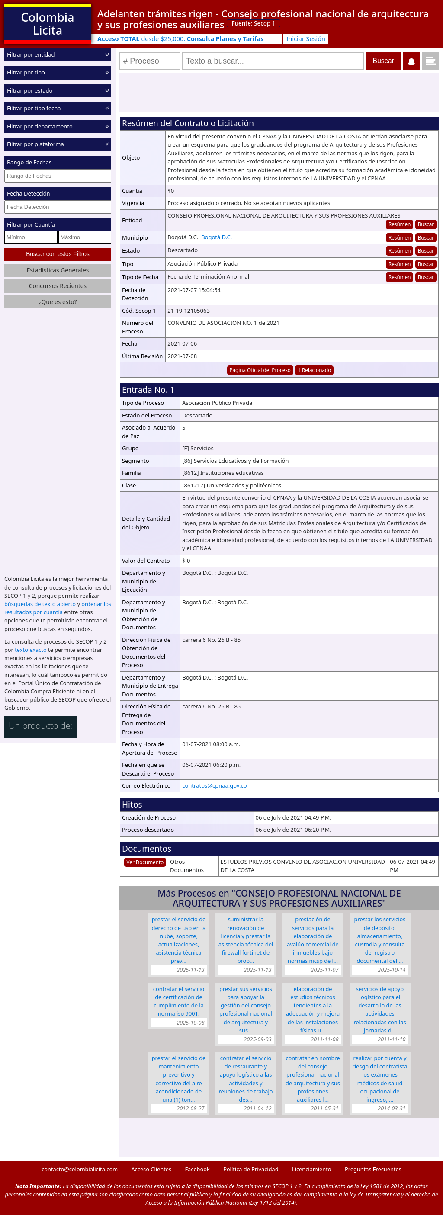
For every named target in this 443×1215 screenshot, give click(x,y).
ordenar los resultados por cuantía (57, 608)
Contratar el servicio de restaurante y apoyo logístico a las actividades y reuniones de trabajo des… (245, 1078)
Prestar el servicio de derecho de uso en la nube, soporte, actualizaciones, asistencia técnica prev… (179, 940)
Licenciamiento (311, 1169)
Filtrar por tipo (26, 72)
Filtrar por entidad (31, 54)
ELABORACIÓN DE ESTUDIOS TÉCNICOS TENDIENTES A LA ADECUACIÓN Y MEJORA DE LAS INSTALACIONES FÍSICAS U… (313, 1009)
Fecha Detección (28, 193)
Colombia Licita (47, 23)
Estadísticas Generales (58, 270)
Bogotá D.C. (216, 237)
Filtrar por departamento (40, 126)
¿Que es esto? (58, 302)
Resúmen (399, 224)
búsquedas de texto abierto (40, 604)
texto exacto (30, 650)
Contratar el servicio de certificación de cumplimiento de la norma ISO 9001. (179, 1001)
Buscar (426, 224)
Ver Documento (145, 862)
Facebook (197, 1169)
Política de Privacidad (250, 1169)
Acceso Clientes (151, 1169)
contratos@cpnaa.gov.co (214, 785)
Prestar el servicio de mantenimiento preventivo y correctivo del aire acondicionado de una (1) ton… (179, 1078)
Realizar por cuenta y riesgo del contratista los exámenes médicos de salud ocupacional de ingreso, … (379, 1078)
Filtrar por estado (29, 90)
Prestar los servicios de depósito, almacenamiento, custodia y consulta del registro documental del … (380, 940)
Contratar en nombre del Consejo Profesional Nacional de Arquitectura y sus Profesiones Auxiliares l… (313, 1078)
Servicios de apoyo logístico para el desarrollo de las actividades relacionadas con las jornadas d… (379, 1009)
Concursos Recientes (58, 286)
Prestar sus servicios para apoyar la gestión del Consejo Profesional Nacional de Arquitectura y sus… (245, 1009)
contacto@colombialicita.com (80, 1169)
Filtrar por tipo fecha (34, 108)
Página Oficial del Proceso (260, 369)
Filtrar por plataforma (35, 144)
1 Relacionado (314, 369)
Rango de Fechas (29, 162)
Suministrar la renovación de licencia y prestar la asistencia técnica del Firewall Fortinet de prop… (245, 940)
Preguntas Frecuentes (373, 1169)
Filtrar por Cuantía (31, 224)
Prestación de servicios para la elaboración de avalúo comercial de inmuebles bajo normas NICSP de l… (313, 940)
